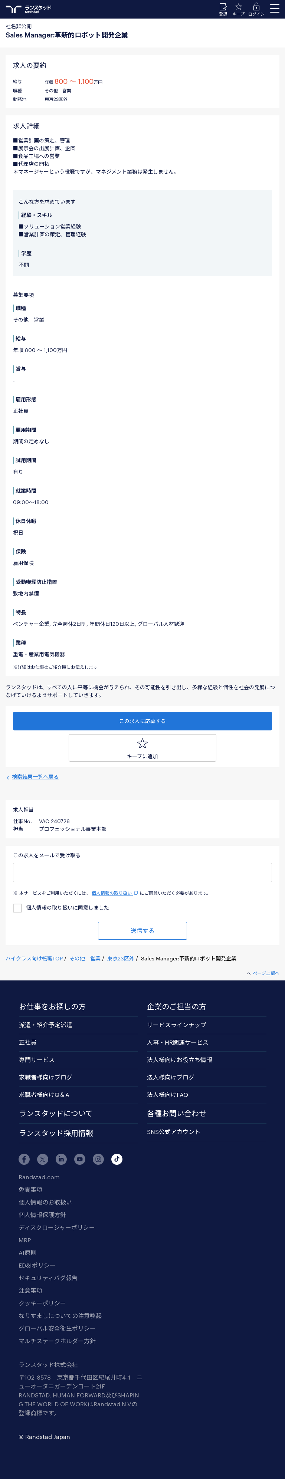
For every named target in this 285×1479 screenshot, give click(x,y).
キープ (239, 13)
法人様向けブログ (170, 1077)
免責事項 (30, 1189)
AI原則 (27, 1252)
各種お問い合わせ (176, 1113)
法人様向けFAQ (167, 1094)
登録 (223, 13)
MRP (25, 1239)
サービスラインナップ (176, 1024)
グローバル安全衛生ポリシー (57, 1328)
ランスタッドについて (56, 1113)
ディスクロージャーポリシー (57, 1227)
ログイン (256, 13)
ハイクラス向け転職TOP (34, 958)
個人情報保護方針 (42, 1214)
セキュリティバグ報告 (48, 1277)
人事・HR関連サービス (178, 1042)
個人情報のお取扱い (45, 1202)
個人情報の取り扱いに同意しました (67, 907)
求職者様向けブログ (45, 1077)
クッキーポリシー (42, 1303)
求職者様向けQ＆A (44, 1094)
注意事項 (30, 1290)
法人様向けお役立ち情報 (179, 1059)
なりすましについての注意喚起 (60, 1315)
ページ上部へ (266, 973)
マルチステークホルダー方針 (57, 1340)
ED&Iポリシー (37, 1265)
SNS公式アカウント (173, 1131)
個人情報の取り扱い (115, 892)
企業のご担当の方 (176, 1006)
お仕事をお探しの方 (52, 1006)
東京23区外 (120, 958)
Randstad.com (39, 1176)
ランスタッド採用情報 (56, 1132)
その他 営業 (85, 958)
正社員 (28, 1042)
